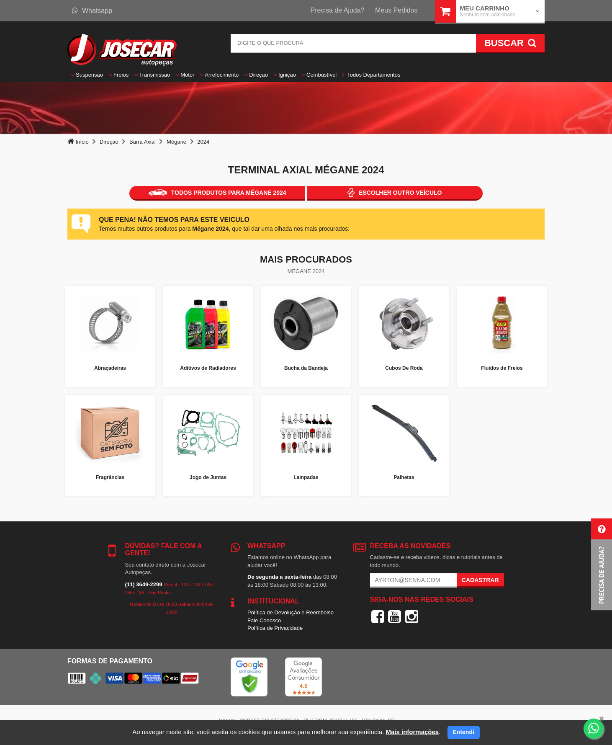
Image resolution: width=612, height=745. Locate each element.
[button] (601, 564)
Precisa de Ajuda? (338, 10)
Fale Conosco (264, 620)
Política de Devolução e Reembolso (290, 612)
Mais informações (412, 731)
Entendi (463, 732)
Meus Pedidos (396, 10)
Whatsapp (92, 10)
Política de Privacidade (275, 628)
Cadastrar (480, 580)
